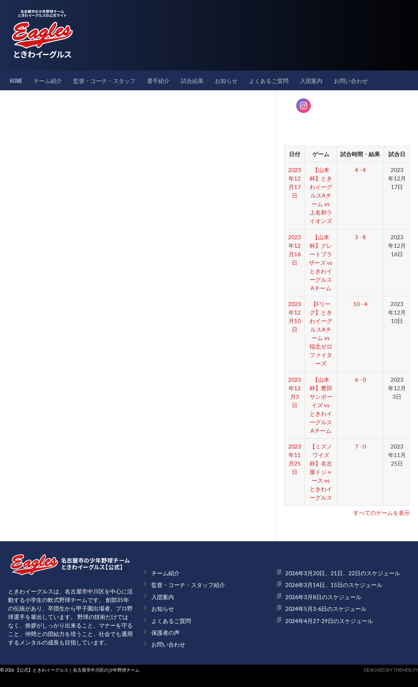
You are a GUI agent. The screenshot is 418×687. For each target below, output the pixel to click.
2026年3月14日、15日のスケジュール (333, 584)
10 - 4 (360, 303)
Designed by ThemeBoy (391, 669)
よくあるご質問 (269, 80)
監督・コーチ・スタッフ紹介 (188, 584)
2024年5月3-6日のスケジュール (326, 608)
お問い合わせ (351, 80)
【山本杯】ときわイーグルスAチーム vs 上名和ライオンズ (321, 195)
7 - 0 (360, 446)
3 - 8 (360, 237)
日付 (294, 154)
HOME (16, 80)
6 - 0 (360, 379)
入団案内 (311, 80)
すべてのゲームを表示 (381, 512)
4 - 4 (360, 169)
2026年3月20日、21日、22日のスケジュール (342, 573)
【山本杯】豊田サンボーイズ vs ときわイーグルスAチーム (321, 405)
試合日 (396, 154)
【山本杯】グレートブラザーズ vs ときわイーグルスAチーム (321, 262)
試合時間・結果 (360, 154)
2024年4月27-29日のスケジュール (329, 620)
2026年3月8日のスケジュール (323, 596)
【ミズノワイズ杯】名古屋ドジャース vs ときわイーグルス (321, 472)
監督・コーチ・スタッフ (104, 80)
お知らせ (226, 80)
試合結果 (192, 80)
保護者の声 (165, 632)
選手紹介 (158, 80)
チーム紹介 (48, 80)
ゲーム (320, 154)
